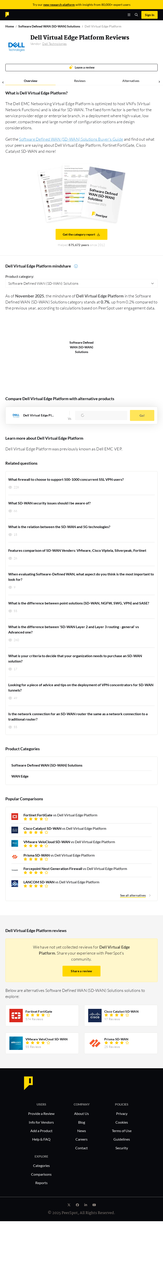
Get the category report (81, 234)
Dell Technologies (54, 44)
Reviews (80, 81)
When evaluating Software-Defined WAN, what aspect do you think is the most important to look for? (81, 576)
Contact (81, 1148)
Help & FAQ (41, 1139)
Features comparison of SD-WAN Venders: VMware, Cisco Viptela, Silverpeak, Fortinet (77, 550)
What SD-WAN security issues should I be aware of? (49, 503)
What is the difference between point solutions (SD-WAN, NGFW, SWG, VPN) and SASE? (78, 603)
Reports (41, 1183)
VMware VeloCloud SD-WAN (46, 1039)
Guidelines (121, 1139)
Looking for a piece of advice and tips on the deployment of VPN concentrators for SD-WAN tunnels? (80, 687)
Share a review (81, 971)
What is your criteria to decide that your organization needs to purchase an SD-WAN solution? (75, 658)
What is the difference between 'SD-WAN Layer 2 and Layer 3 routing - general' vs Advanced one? (73, 629)
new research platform (59, 4)
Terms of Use (122, 1131)
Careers (81, 1139)
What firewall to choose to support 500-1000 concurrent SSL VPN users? (66, 479)
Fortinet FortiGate (38, 1011)
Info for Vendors (41, 1122)
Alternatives (130, 81)
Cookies (121, 1122)
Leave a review (82, 67)
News (81, 1131)
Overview (30, 81)
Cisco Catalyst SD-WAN (121, 1011)
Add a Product (41, 1131)
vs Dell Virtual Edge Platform (60, 815)
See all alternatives (133, 895)
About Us (81, 1113)
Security (121, 1148)
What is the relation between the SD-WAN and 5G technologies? (59, 527)
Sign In (149, 15)
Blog (81, 1122)
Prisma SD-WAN (116, 1039)
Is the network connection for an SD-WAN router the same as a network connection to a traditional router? (78, 716)
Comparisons (41, 1174)
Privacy (121, 1113)
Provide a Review (41, 1113)
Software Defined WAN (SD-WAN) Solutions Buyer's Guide (71, 139)
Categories (41, 1165)
